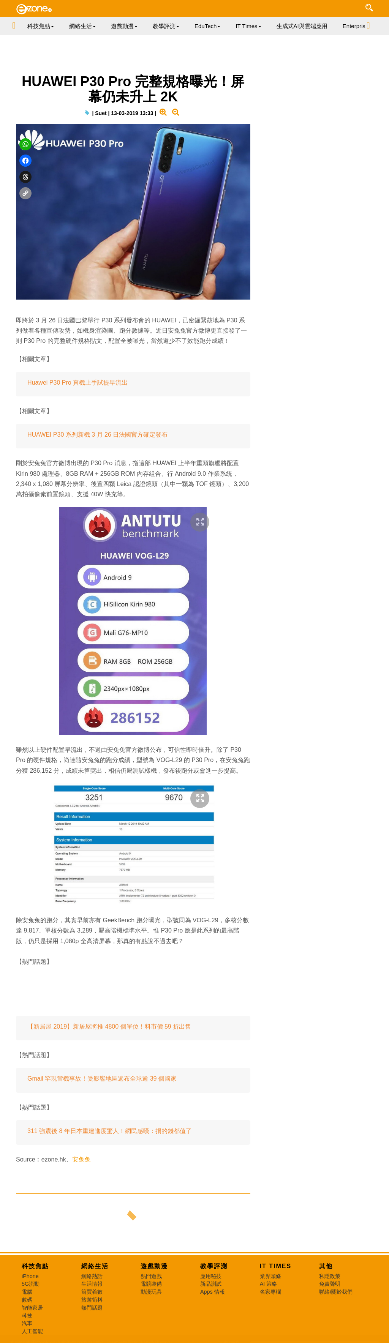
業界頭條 (270, 1276)
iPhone (30, 1276)
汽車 (27, 1323)
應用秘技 (210, 1276)
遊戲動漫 (154, 1266)
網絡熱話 (92, 1276)
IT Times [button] (248, 26)
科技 (27, 1316)
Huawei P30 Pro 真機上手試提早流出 (77, 382)
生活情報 (92, 1284)
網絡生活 (95, 1266)
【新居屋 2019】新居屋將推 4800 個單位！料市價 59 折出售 (109, 1026)
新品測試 (210, 1284)
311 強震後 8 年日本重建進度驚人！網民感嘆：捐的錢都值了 (109, 1131)
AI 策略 (268, 1284)
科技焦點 (35, 1266)
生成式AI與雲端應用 (302, 26)
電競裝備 (151, 1284)
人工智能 (32, 1331)
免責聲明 (329, 1284)
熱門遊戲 (151, 1276)
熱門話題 (92, 1308)
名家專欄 (270, 1292)
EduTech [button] (207, 26)
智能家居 (32, 1308)
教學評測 (214, 1266)
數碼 (27, 1300)
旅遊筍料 (92, 1300)
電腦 (27, 1292)
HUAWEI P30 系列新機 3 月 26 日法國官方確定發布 (97, 434)
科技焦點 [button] (40, 26)
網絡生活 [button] (82, 26)
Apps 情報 (212, 1292)
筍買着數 (92, 1292)
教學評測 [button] (166, 26)
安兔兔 (81, 1159)
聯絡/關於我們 (336, 1292)
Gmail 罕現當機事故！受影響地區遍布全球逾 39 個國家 (102, 1078)
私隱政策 (329, 1276)
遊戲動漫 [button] (124, 26)
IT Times (276, 1266)
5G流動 (31, 1284)
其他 (326, 1266)
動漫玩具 (151, 1292)
